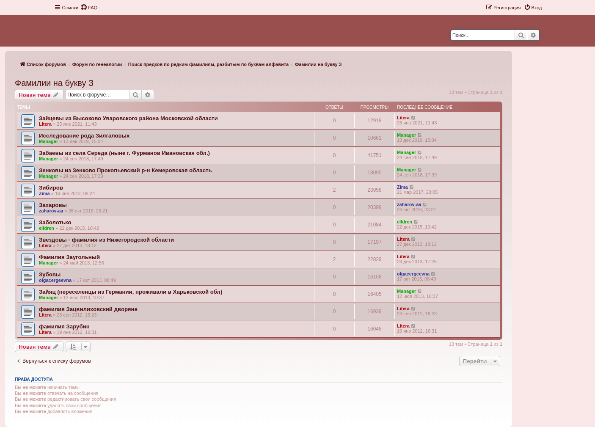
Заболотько (55, 222)
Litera (45, 124)
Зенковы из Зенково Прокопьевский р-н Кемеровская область (125, 170)
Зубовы (50, 274)
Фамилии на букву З (54, 83)
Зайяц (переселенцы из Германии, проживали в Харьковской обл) (130, 292)
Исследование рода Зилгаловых (84, 135)
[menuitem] (88, 8)
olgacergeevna (55, 280)
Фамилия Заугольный (69, 257)
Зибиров (51, 188)
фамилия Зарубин (64, 326)
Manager (48, 141)
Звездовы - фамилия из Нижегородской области (106, 240)
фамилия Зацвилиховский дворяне (88, 309)
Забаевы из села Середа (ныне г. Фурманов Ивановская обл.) (124, 153)
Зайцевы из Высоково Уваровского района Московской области (128, 118)
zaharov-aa (51, 210)
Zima (44, 193)
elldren (46, 228)
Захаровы (53, 205)
